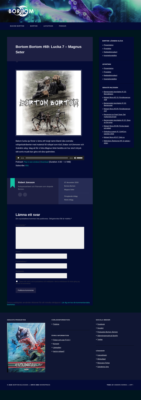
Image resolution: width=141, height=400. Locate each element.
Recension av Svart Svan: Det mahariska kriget (115, 118)
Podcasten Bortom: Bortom (108, 342)
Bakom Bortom (17, 28)
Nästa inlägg (69, 202)
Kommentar (21, 227)
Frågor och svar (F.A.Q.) (63, 350)
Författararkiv (20, 197)
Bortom (34, 28)
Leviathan (48, 28)
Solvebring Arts (103, 376)
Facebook (101, 334)
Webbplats (20, 280)
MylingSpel (102, 369)
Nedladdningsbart (110, 54)
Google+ (100, 338)
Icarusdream (102, 365)
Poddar (62, 28)
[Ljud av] (75, 160)
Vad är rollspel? (59, 361)
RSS (27, 168)
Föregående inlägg (71, 199)
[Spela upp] (18, 160)
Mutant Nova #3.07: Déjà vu (114, 140)
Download (47, 164)
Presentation (108, 47)
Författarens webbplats (25, 197)
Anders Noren (120, 395)
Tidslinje (56, 334)
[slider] (47, 160)
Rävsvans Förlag (104, 372)
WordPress (45, 395)
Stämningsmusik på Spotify (108, 345)
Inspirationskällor (110, 58)
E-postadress (21, 270)
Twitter (100, 349)
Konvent (56, 353)
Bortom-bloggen (20, 395)
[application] (50, 160)
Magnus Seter (69, 192)
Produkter (107, 51)
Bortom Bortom (70, 188)
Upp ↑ (131, 395)
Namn (19, 260)
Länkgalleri (57, 357)
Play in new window (32, 164)
